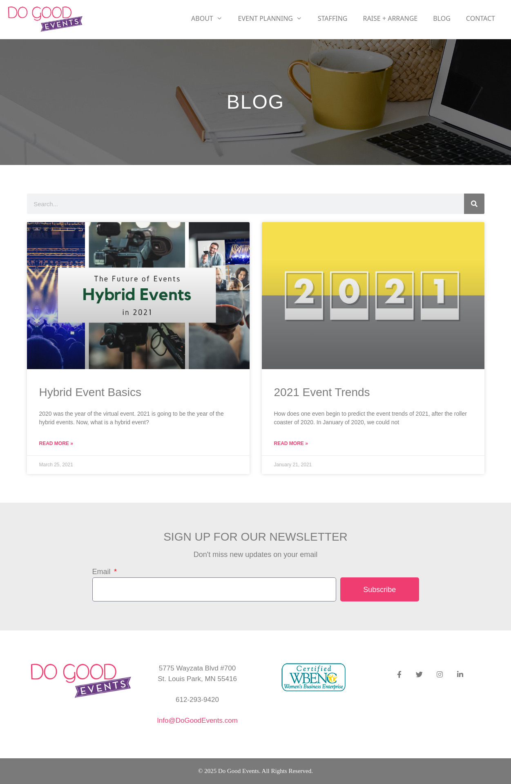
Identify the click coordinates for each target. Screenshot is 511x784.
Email (102, 572)
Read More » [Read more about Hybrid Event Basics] (56, 443)
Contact (480, 18)
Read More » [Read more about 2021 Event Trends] (291, 443)
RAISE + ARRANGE (390, 18)
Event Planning (274, 18)
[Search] (474, 204)
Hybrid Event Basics (90, 392)
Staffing (333, 18)
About (210, 18)
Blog (442, 18)
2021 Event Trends (322, 392)
